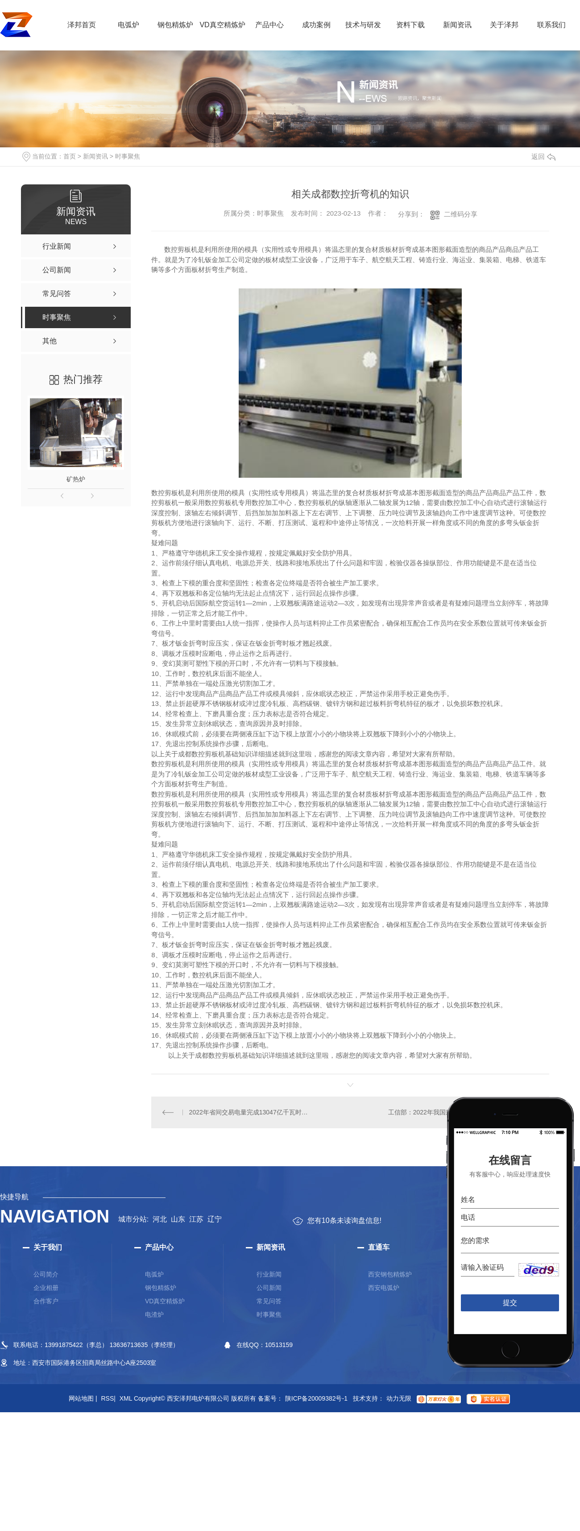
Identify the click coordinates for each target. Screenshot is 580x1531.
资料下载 (410, 25)
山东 (178, 1219)
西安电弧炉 (383, 1287)
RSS (108, 1398)
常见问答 (269, 1301)
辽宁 (214, 1219)
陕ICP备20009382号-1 (316, 1398)
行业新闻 (269, 1274)
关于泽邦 (504, 25)
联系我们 (551, 25)
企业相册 (45, 1287)
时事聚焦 (127, 156)
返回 (543, 156)
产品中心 (269, 25)
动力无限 (398, 1398)
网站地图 (83, 1398)
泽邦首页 (81, 25)
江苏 (196, 1219)
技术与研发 (363, 25)
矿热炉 (75, 479)
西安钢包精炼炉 (390, 1274)
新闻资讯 (457, 25)
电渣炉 (154, 1314)
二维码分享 (460, 214)
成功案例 (316, 25)
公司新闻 (269, 1287)
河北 (160, 1219)
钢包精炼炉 (175, 25)
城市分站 (132, 1219)
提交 (510, 1302)
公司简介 (45, 1274)
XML (126, 1398)
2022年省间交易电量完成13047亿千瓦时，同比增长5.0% (251, 1112)
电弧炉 (128, 25)
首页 (69, 156)
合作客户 (45, 1301)
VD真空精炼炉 (222, 25)
